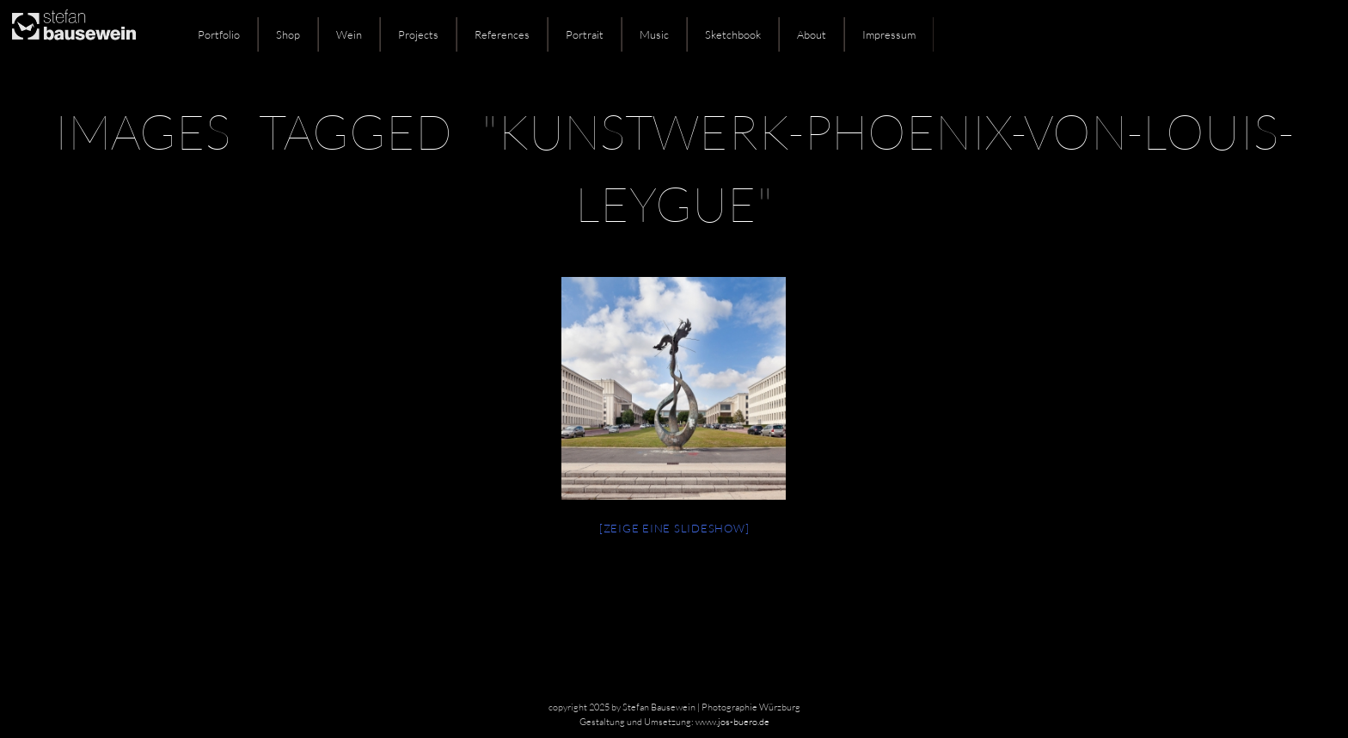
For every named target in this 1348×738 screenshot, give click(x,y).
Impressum (889, 34)
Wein (349, 34)
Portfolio (219, 34)
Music (654, 34)
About (811, 34)
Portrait (585, 34)
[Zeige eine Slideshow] (674, 528)
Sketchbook (733, 34)
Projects (418, 34)
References (502, 34)
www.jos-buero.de (732, 722)
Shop (288, 34)
